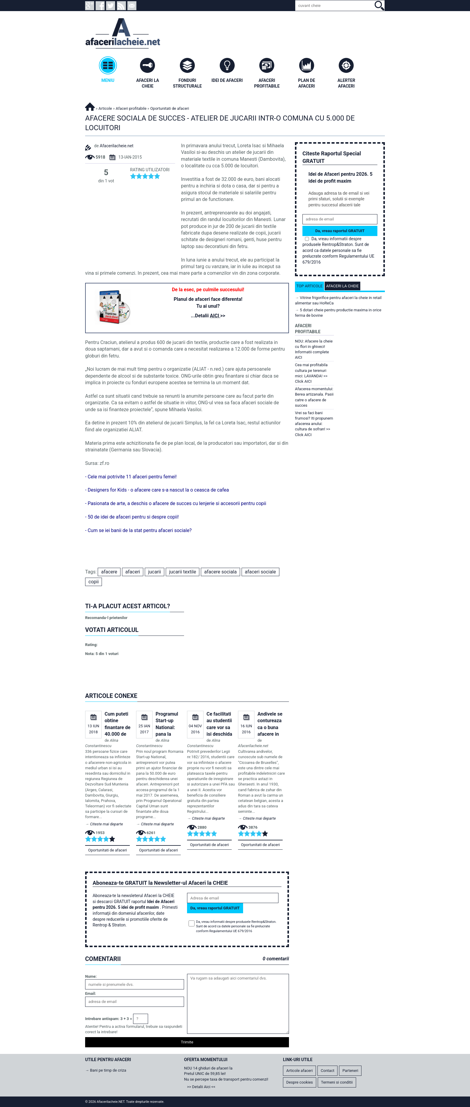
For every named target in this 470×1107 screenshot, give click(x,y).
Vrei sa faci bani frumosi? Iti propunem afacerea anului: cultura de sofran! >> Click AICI (314, 424)
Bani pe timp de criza (108, 1070)
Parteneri (350, 1070)
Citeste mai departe (106, 824)
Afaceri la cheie (342, 286)
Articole (105, 108)
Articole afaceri (299, 1070)
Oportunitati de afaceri (107, 850)
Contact (327, 1070)
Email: (90, 993)
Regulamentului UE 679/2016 (230, 931)
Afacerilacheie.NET (90, 106)
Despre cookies (299, 1082)
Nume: (91, 976)
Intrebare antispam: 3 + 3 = (108, 1018)
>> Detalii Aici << (201, 1087)
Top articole (309, 286)
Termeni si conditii (337, 1082)
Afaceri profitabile (131, 108)
